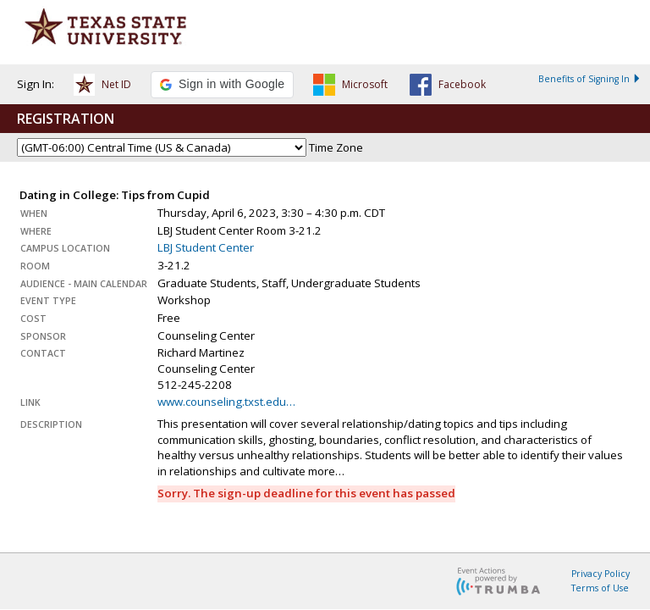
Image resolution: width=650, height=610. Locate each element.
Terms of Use (600, 588)
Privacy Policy (600, 574)
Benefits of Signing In (590, 79)
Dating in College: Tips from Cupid (114, 194)
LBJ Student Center (205, 247)
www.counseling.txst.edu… (226, 401)
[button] (102, 87)
